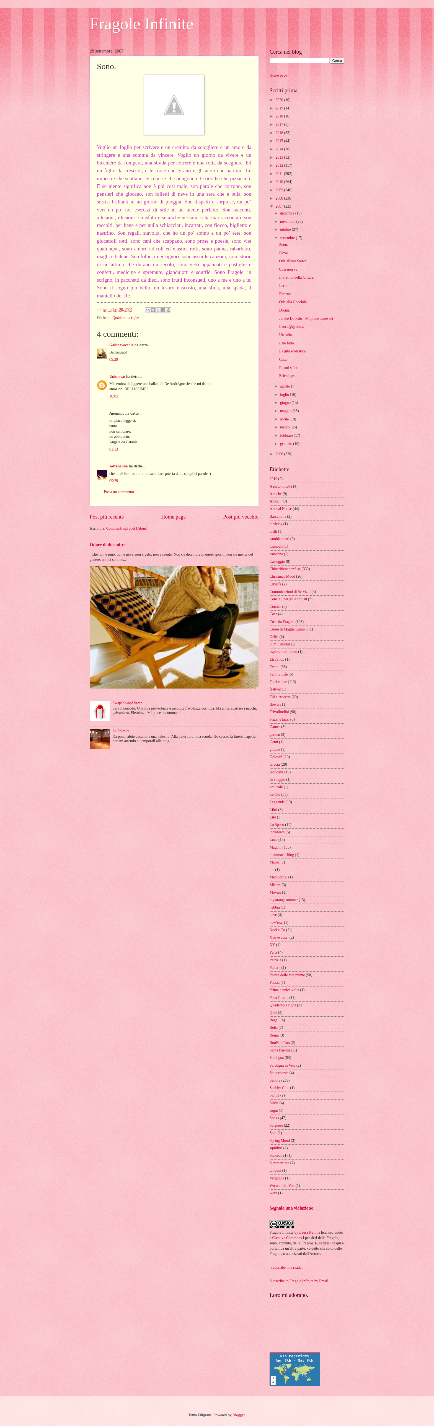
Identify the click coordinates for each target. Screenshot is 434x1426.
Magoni (275, 847)
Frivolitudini (279, 712)
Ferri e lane (278, 682)
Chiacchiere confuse (285, 569)
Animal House (281, 509)
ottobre (286, 229)
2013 (279, 157)
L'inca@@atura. (291, 327)
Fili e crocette (280, 697)
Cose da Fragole (282, 622)
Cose (273, 614)
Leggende (277, 802)
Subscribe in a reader (286, 1267)
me (272, 870)
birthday (276, 524)
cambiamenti (279, 539)
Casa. (283, 359)
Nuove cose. (279, 937)
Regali (275, 1020)
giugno (286, 403)
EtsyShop (277, 659)
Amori (275, 501)
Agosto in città (281, 486)
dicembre (287, 213)
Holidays (276, 772)
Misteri (275, 885)
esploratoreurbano (283, 652)
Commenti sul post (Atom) (126, 528)
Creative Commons (287, 1238)
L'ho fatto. (287, 343)
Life (273, 817)
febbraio (287, 435)
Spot (273, 1133)
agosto (285, 386)
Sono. (283, 245)
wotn (273, 1193)
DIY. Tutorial (280, 644)
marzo (285, 427)
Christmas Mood (282, 576)
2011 (279, 174)
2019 (279, 108)
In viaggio (277, 780)
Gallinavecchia (121, 345)
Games (275, 727)
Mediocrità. (278, 877)
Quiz (273, 1013)
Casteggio (277, 561)
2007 (279, 206)
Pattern (275, 968)
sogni (274, 1110)
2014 (279, 149)
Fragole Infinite (141, 24)
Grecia (275, 764)
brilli (273, 531)
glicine (275, 749)
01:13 (113, 449)
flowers (275, 704)
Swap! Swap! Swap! (128, 703)
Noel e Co (277, 930)
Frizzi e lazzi (279, 719)
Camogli (276, 546)
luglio (285, 395)
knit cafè (276, 787)
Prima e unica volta (284, 990)
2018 (279, 116)
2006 (279, 454)
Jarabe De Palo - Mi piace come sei (306, 318)
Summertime (279, 1163)
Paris (273, 952)
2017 (279, 124)
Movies (275, 892)
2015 (279, 141)
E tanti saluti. (289, 368)
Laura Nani (307, 1232)
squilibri (276, 1148)
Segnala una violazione (291, 1208)
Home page (173, 517)
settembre (288, 238)
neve (273, 915)
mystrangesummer (284, 900)
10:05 (113, 396)
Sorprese (276, 1125)
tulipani (275, 1170)
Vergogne (277, 1178)
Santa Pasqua (280, 1050)
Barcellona (278, 516)
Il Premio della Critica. (296, 277)
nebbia (275, 907)
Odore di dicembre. (108, 544)
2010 (279, 182)
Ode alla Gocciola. (293, 302)
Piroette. (285, 294)
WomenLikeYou (282, 1186)
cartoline (276, 554)
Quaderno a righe (125, 318)
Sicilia (274, 1095)
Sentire (275, 1080)
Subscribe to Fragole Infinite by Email (299, 1281)
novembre (288, 221)
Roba (274, 1027)
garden (275, 734)
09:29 (113, 359)
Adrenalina (118, 466)
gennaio (286, 444)
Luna (273, 840)
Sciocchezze (279, 1073)
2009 (279, 190)
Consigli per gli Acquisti (288, 599)
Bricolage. (287, 376)
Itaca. (283, 286)
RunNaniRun (280, 1043)
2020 (279, 100)
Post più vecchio (241, 517)
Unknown (117, 377)
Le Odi (275, 794)
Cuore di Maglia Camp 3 (289, 629)
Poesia (275, 982)
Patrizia (275, 960)
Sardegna (277, 1058)
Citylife (275, 584)
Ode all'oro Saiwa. (293, 261)
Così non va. (288, 269)
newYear (276, 922)
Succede (276, 1155)
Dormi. (284, 310)
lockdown (277, 832)
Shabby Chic (279, 1088)
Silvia (274, 1103)
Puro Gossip (279, 998)
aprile (285, 419)
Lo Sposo (277, 825)
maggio (286, 411)
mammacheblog (282, 855)
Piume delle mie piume (287, 975)
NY (272, 945)
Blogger (238, 1415)
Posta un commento (119, 492)
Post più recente (107, 517)
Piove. (284, 253)
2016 (279, 133)
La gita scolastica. (292, 351)
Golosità (276, 757)
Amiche (276, 494)
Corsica (275, 607)
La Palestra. (122, 731)
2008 (279, 198)
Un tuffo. (286, 335)
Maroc (275, 862)
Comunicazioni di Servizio (290, 592)
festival (275, 689)
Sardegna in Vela (282, 1065)
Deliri (274, 637)
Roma (274, 1035)
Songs (274, 1118)
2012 (279, 165)
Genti (274, 742)
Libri (273, 810)
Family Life (279, 674)
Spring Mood (280, 1141)
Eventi (275, 667)
